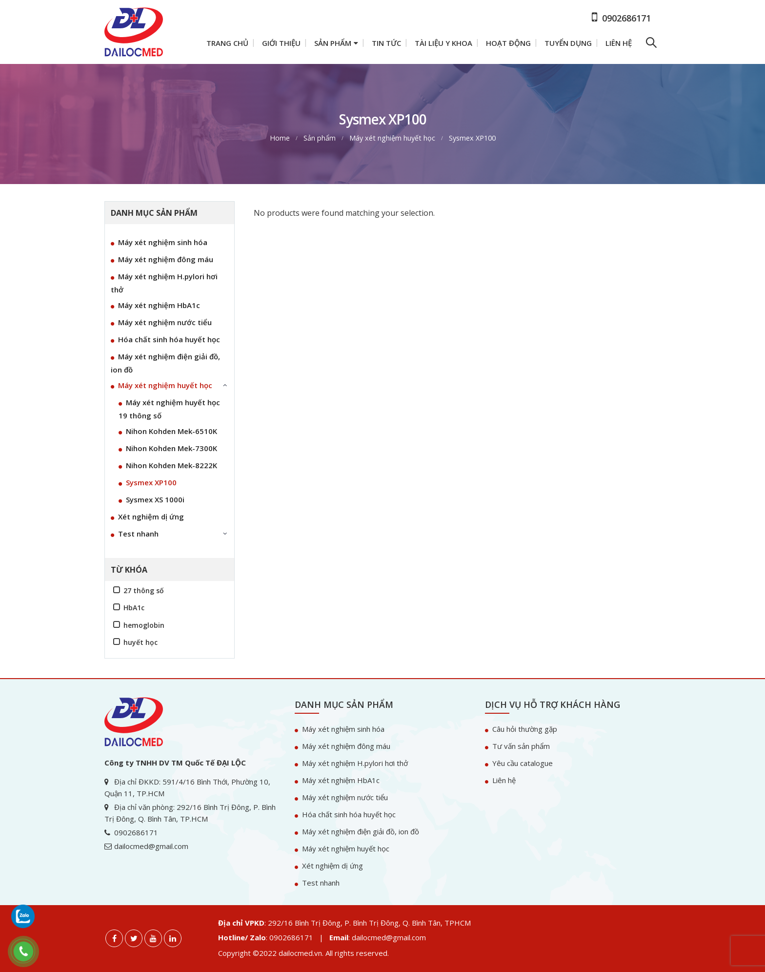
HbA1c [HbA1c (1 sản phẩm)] (133, 607)
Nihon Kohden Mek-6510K (171, 431)
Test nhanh (138, 533)
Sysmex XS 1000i (155, 499)
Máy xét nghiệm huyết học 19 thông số (169, 408)
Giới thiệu (281, 43)
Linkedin (172, 938)
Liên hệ (618, 43)
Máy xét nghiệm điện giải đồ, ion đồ (165, 363)
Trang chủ (227, 43)
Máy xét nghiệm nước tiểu (165, 322)
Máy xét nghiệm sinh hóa (162, 242)
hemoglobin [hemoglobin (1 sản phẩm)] (143, 625)
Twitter (133, 938)
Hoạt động (508, 43)
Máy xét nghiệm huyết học (165, 385)
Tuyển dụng (568, 43)
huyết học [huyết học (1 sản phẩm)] (140, 642)
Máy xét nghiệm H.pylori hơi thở (164, 282)
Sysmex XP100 (151, 482)
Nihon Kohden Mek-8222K (171, 465)
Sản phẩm (332, 43)
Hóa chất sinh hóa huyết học (169, 339)
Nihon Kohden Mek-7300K (171, 448)
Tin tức (386, 43)
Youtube (153, 938)
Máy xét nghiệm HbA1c (159, 305)
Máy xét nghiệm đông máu (165, 259)
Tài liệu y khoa (443, 43)
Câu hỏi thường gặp (524, 729)
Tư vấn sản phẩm (521, 746)
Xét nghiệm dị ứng (151, 516)
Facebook (114, 938)
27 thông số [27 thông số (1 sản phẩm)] (143, 590)
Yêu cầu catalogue (522, 763)
